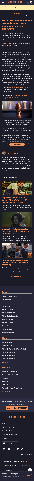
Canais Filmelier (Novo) (9, 296)
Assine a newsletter (17, 408)
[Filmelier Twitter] (13, 449)
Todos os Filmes (7, 319)
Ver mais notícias (17, 276)
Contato (4, 438)
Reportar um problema (9, 435)
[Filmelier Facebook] (9, 449)
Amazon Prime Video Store (11, 375)
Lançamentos (6, 303)
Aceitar (27, 476)
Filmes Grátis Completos (10, 316)
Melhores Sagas (7, 323)
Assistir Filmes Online (9, 313)
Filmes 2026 (6, 306)
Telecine (5, 381)
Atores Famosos (7, 326)
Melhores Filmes (7, 309)
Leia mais (17, 144)
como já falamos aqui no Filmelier (21, 87)
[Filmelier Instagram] (4, 449)
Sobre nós (5, 423)
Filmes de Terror (7, 346)
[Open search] (30, 470)
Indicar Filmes (6, 300)
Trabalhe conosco (8, 427)
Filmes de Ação (7, 342)
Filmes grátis (4, 6)
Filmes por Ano (7, 329)
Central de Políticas (5, 477)
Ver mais (6, 362)
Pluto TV (5, 385)
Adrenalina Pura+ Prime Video (12, 388)
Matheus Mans (6, 44)
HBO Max (5, 378)
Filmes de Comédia (8, 352)
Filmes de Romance (8, 355)
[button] (16, 443)
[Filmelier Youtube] (18, 449)
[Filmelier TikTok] (22, 449)
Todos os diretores (8, 332)
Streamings (6, 367)
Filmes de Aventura (8, 359)
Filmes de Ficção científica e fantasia (14, 349)
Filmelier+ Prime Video (9, 372)
